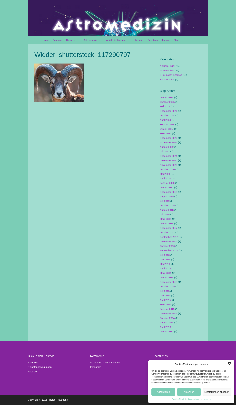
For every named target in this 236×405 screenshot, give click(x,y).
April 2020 (165, 178)
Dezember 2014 (168, 313)
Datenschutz (193, 399)
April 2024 (165, 120)
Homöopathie (167, 79)
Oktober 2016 (167, 246)
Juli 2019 (165, 201)
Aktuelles (33, 362)
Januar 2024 (166, 129)
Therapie (73, 40)
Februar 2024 (167, 124)
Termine (166, 40)
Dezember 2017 (168, 228)
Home (46, 40)
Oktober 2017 (167, 232)
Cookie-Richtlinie (179, 399)
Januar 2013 (166, 331)
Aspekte (32, 371)
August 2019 (167, 196)
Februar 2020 (167, 183)
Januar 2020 (166, 187)
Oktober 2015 (167, 286)
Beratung (57, 40)
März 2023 (165, 133)
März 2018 (165, 219)
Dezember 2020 (168, 160)
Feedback (153, 40)
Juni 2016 (165, 259)
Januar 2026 (166, 97)
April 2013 (165, 327)
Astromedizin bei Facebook (105, 362)
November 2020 (168, 165)
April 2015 (165, 300)
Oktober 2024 (167, 115)
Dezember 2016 (168, 241)
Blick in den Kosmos (171, 75)
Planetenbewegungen (40, 367)
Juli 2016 (165, 255)
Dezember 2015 (168, 282)
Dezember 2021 (168, 156)
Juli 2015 (165, 291)
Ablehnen (189, 391)
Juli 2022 (165, 151)
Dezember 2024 (168, 111)
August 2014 (167, 322)
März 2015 (165, 304)
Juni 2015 (165, 295)
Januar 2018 (166, 223)
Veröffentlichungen (119, 40)
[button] (229, 364)
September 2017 (169, 237)
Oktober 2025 (167, 102)
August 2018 (167, 210)
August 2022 (167, 147)
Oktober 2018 (167, 205)
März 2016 (165, 273)
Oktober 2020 (167, 169)
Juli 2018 (165, 214)
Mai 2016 (165, 264)
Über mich (139, 40)
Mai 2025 (165, 106)
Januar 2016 (166, 277)
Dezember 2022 (168, 138)
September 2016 (169, 250)
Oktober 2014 (167, 318)
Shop (176, 40)
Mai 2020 (165, 174)
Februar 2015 (167, 309)
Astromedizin (94, 40)
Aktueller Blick (167, 65)
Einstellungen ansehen (216, 391)
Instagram (95, 367)
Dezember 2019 (168, 192)
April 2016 (165, 268)
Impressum (206, 399)
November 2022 (168, 142)
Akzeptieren (163, 391)
